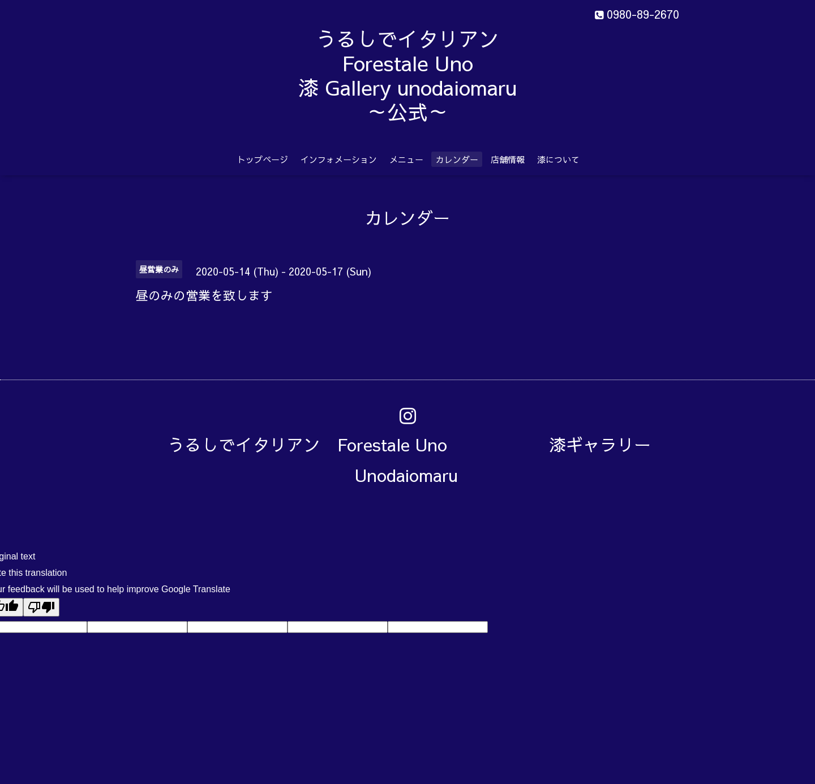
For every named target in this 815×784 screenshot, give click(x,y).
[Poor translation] (41, 607)
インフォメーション (339, 159)
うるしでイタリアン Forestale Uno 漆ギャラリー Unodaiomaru (418, 459)
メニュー (406, 159)
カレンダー (457, 159)
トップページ (262, 159)
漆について (558, 159)
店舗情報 (508, 159)
